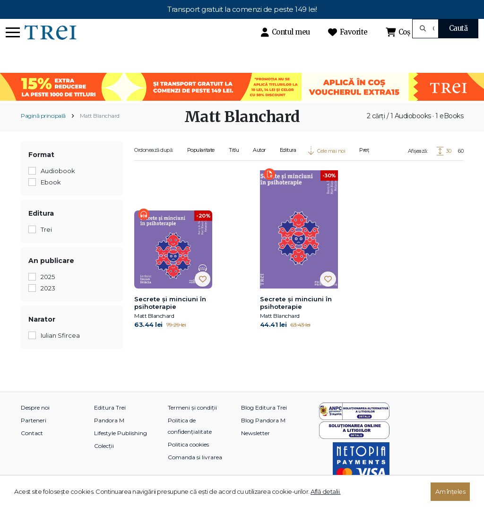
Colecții (104, 445)
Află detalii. (326, 491)
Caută (458, 28)
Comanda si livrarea (195, 457)
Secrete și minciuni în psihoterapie (170, 302)
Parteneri (33, 420)
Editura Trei (110, 407)
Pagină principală (43, 115)
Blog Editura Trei (264, 407)
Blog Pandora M (263, 420)
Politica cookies (188, 444)
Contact (32, 433)
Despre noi (35, 407)
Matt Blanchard (100, 115)
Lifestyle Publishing (120, 433)
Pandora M (109, 420)
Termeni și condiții (192, 407)
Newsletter (255, 433)
